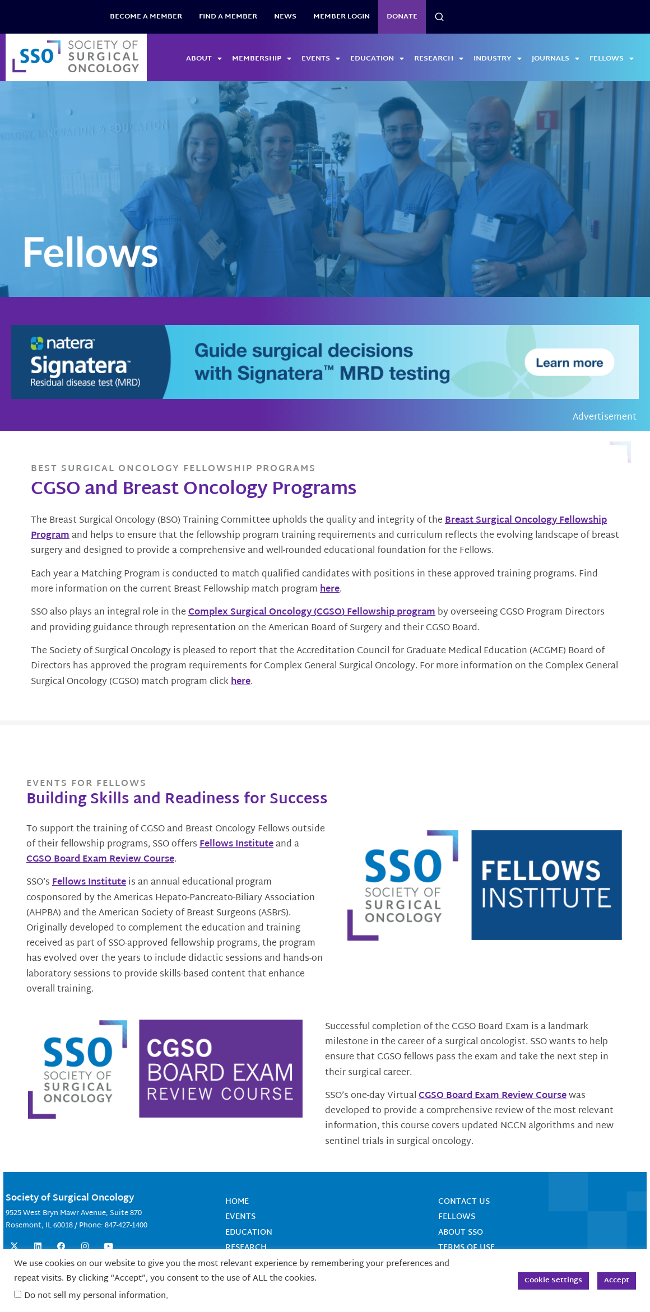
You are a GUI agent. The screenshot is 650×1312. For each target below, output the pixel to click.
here (330, 589)
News (285, 17)
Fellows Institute (236, 844)
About (204, 58)
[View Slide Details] (325, 189)
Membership (261, 58)
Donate (402, 17)
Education (377, 58)
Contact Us (464, 1201)
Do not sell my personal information (95, 1296)
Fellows (611, 58)
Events (320, 58)
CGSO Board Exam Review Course (100, 860)
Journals (555, 58)
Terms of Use (466, 1247)
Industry (497, 58)
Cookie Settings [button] (553, 1280)
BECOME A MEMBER (146, 17)
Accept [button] (616, 1280)
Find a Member (228, 17)
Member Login (341, 17)
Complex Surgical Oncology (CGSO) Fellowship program (311, 612)
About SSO (460, 1232)
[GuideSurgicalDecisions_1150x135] (325, 362)
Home (237, 1201)
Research (438, 58)
